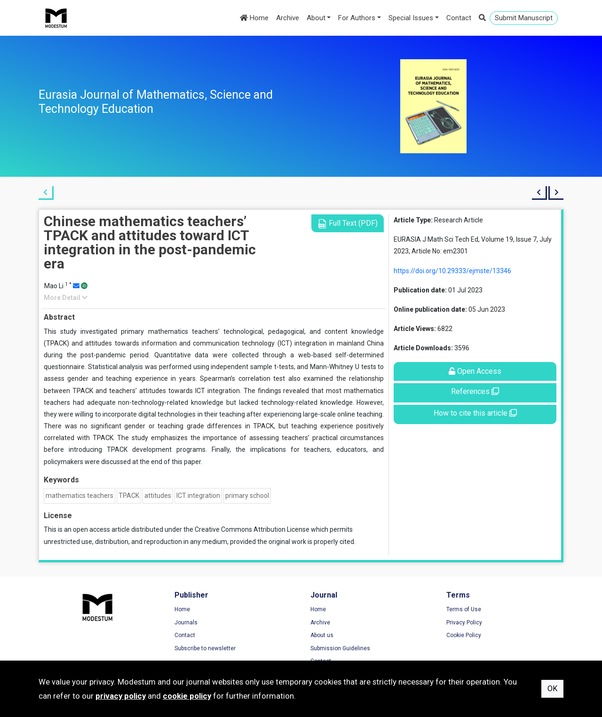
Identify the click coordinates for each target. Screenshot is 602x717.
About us (321, 635)
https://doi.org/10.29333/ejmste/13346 (452, 271)
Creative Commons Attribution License (252, 529)
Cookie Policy (463, 635)
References (475, 391)
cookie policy (187, 696)
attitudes (157, 495)
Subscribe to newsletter (205, 648)
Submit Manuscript (524, 18)
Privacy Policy (464, 622)
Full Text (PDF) (347, 223)
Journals (186, 622)
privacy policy (120, 696)
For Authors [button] (356, 18)
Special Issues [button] (410, 18)
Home (254, 18)
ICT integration (198, 495)
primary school (247, 495)
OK (552, 688)
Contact (458, 18)
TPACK (129, 495)
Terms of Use (463, 609)
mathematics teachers (79, 495)
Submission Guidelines (340, 648)
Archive (287, 18)
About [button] (316, 18)
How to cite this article (475, 413)
